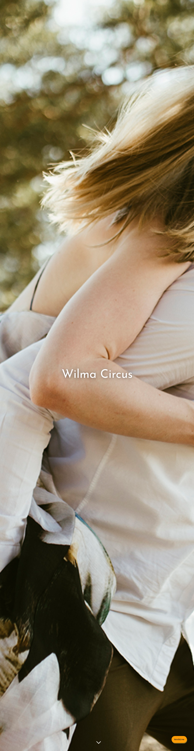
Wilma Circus (97, 375)
